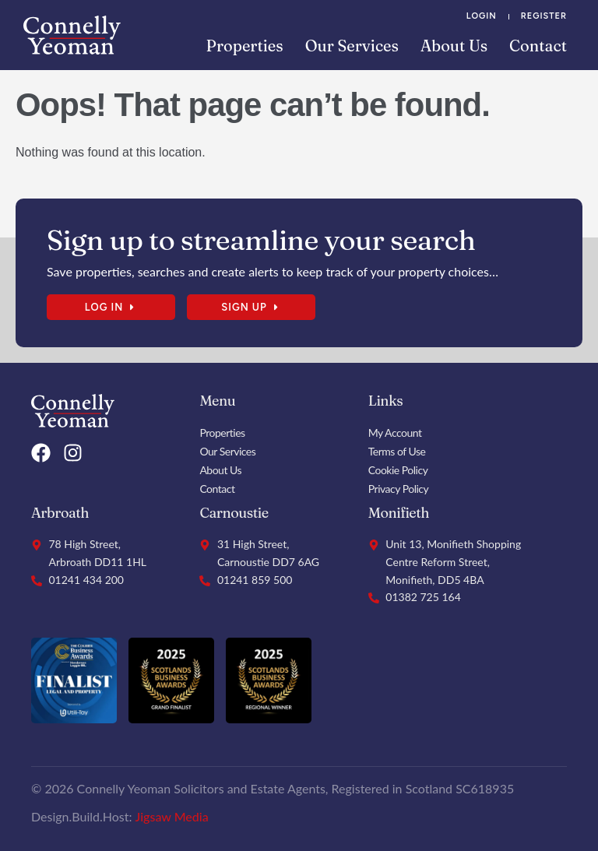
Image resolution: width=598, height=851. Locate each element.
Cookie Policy (398, 469)
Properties (244, 45)
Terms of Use (397, 451)
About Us (453, 45)
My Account (395, 432)
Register (544, 16)
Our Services (352, 45)
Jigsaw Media (172, 816)
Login (481, 16)
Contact (538, 45)
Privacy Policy (398, 488)
